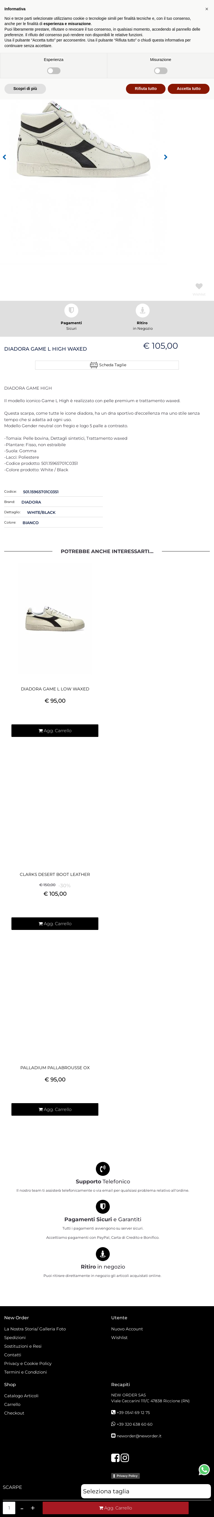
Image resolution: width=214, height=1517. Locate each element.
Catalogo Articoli (21, 1395)
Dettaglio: (12, 512)
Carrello (12, 1404)
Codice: (10, 491)
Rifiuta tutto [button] (146, 1506)
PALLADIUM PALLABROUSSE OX (55, 1067)
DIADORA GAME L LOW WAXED (55, 689)
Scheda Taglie (112, 364)
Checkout (14, 1413)
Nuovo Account (127, 1329)
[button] (4, 157)
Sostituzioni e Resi (23, 1346)
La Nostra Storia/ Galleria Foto (35, 1329)
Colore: (10, 522)
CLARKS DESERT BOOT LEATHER (55, 874)
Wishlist (119, 1337)
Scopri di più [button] (25, 1506)
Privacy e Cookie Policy (28, 1363)
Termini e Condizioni (25, 1372)
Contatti (12, 1354)
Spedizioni (15, 1337)
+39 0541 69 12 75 (133, 1412)
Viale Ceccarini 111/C (150, 1400)
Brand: (9, 502)
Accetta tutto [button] (189, 1506)
